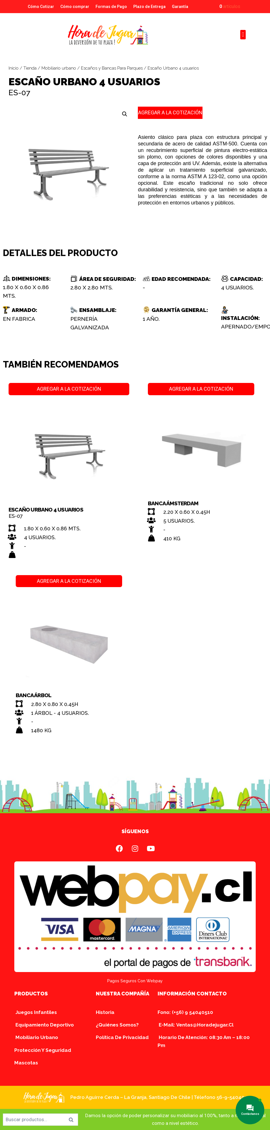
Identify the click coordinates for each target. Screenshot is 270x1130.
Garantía (180, 6)
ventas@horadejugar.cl (204, 1025)
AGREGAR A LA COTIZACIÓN (170, 112)
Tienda (30, 68)
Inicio (14, 68)
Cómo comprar (74, 6)
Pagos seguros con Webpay (135, 981)
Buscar (72, 1119)
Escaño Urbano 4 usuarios (46, 509)
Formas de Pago (111, 6)
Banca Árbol (33, 695)
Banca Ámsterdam (173, 503)
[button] (243, 34)
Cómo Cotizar (41, 6)
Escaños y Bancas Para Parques (112, 68)
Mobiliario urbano (58, 68)
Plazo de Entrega (149, 6)
